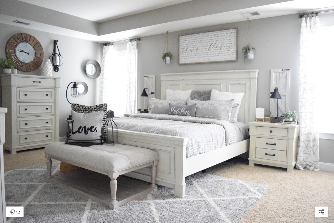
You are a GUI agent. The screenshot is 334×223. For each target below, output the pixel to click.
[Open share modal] (321, 212)
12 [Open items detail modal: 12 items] (14, 212)
